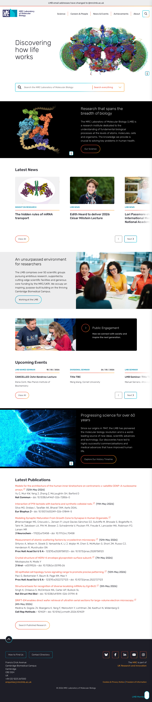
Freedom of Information (136, 682)
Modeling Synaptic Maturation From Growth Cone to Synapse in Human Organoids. (61, 518)
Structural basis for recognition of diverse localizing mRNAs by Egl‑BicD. (55, 586)
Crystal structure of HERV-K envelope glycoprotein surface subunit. (53, 557)
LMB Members (139, 696)
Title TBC (75, 376)
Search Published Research (32, 625)
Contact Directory (41, 654)
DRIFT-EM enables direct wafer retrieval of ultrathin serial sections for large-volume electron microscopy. (74, 600)
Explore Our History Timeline (98, 459)
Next (130, 239)
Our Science (90, 149)
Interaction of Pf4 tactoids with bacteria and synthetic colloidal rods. (54, 503)
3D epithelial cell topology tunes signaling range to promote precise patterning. (59, 572)
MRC (134, 662)
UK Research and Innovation (132, 665)
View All (22, 239)
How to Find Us (15, 654)
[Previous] (118, 239)
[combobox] (58, 87)
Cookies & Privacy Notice (114, 682)
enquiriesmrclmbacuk (18, 682)
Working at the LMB (28, 299)
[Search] (146, 14)
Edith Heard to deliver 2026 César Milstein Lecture (90, 216)
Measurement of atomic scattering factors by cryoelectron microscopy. (55, 539)
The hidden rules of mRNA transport (34, 216)
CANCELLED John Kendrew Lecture (35, 376)
